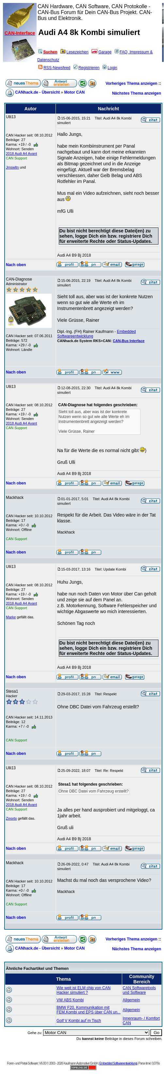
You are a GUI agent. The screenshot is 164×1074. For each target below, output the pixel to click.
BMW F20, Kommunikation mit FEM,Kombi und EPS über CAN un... (89, 1009)
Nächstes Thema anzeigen (136, 93)
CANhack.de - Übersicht (37, 92)
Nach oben (16, 265)
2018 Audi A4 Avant (21, 153)
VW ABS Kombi (70, 1000)
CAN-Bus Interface (128, 341)
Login (110, 67)
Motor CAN (74, 92)
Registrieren (87, 67)
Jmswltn (12, 167)
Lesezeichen (74, 52)
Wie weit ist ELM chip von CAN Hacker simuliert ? (83, 990)
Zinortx (11, 818)
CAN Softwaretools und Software (139, 990)
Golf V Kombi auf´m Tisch (79, 1020)
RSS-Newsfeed (54, 67)
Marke (11, 617)
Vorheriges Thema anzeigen (131, 83)
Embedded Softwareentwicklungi (118, 1063)
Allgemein (131, 1000)
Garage (101, 52)
